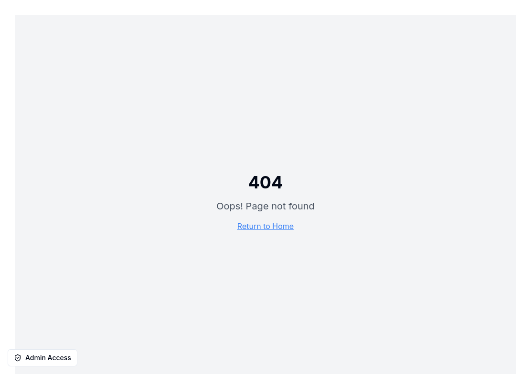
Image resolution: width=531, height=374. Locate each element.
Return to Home (265, 226)
